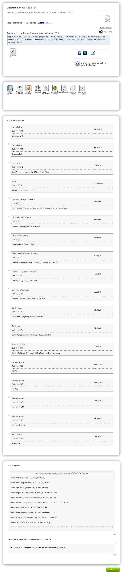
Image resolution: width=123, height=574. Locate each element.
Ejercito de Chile (44, 23)
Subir (114, 534)
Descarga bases (105, 27)
